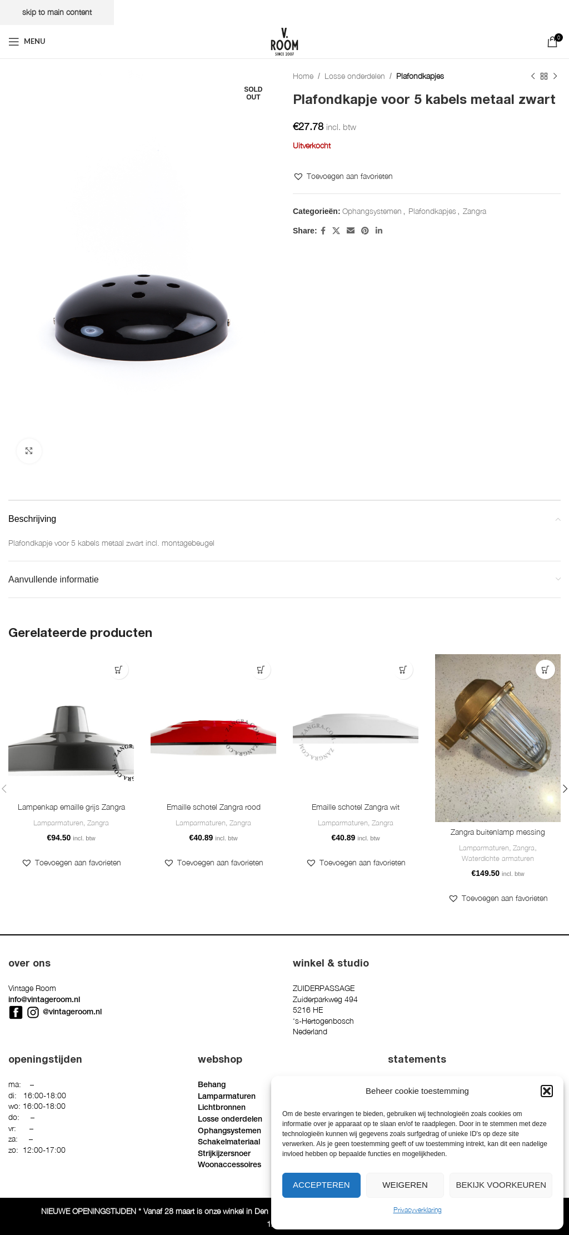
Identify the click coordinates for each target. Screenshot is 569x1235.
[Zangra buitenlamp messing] (498, 737)
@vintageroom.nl (72, 1012)
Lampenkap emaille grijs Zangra (71, 807)
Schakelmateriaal (229, 1142)
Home (303, 76)
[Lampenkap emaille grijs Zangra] (71, 725)
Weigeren (405, 1184)
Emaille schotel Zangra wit (356, 807)
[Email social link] (350, 230)
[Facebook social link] (323, 230)
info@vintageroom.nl (44, 1000)
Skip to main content (57, 12)
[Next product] (555, 76)
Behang (212, 1085)
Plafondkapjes (420, 76)
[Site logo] (284, 40)
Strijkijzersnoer (224, 1154)
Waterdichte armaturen (498, 858)
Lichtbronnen (222, 1108)
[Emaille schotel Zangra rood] (213, 725)
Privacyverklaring (417, 1210)
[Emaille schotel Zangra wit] (355, 725)
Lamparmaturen (58, 823)
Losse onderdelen (355, 76)
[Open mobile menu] (27, 42)
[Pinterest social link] (365, 230)
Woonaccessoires (229, 1165)
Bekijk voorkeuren (501, 1184)
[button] (546, 1091)
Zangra (474, 211)
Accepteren (321, 1184)
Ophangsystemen (372, 211)
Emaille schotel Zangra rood (214, 807)
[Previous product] (532, 76)
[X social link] (336, 230)
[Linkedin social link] (379, 230)
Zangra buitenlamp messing (498, 832)
